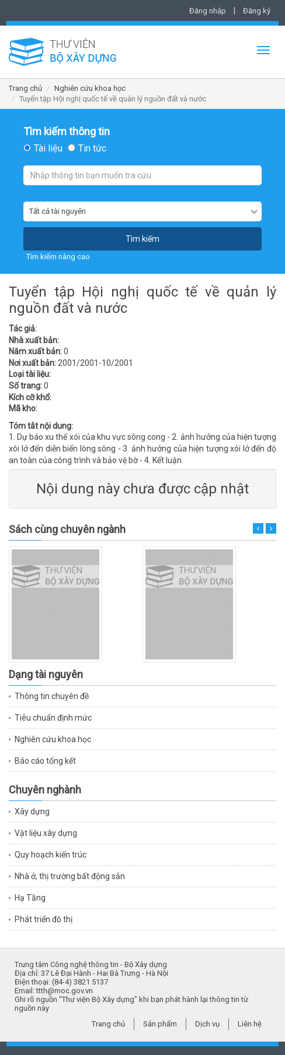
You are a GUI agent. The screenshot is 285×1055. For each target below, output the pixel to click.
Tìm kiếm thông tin (66, 131)
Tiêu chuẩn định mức (53, 717)
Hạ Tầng (30, 897)
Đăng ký (256, 10)
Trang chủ (25, 88)
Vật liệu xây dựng (46, 833)
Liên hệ (250, 1023)
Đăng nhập (207, 10)
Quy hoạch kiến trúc (50, 854)
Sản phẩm (160, 1023)
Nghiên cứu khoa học (90, 88)
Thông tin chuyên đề (52, 696)
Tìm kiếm (142, 239)
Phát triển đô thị (43, 919)
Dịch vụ (207, 1023)
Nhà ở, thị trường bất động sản (70, 876)
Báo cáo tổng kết (45, 760)
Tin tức (92, 148)
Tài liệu (48, 148)
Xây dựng (32, 811)
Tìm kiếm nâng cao (58, 256)
